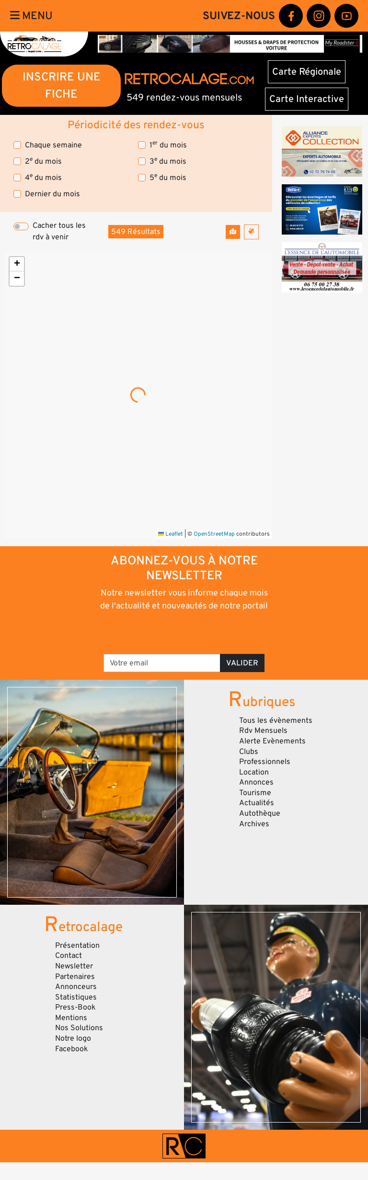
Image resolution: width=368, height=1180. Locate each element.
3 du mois (168, 161)
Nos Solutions (79, 1028)
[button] (17, 264)
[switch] (21, 226)
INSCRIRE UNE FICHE (62, 85)
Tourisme (255, 792)
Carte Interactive (306, 99)
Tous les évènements (275, 720)
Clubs (248, 751)
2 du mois (43, 161)
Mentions (71, 1017)
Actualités (256, 803)
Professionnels (264, 761)
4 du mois (43, 177)
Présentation (77, 945)
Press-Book (75, 1007)
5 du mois (168, 177)
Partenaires (75, 976)
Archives (254, 824)
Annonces (256, 782)
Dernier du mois (52, 194)
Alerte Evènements (272, 741)
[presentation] (184, 632)
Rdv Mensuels (263, 730)
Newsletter (74, 966)
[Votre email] (162, 663)
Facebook (71, 1049)
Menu (31, 15)
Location (254, 772)
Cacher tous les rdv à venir (59, 231)
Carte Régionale (306, 72)
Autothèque (259, 813)
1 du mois (168, 144)
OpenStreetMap (214, 534)
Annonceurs (76, 986)
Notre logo (73, 1038)
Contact (68, 955)
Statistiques (76, 997)
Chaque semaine (53, 145)
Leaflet (170, 534)
